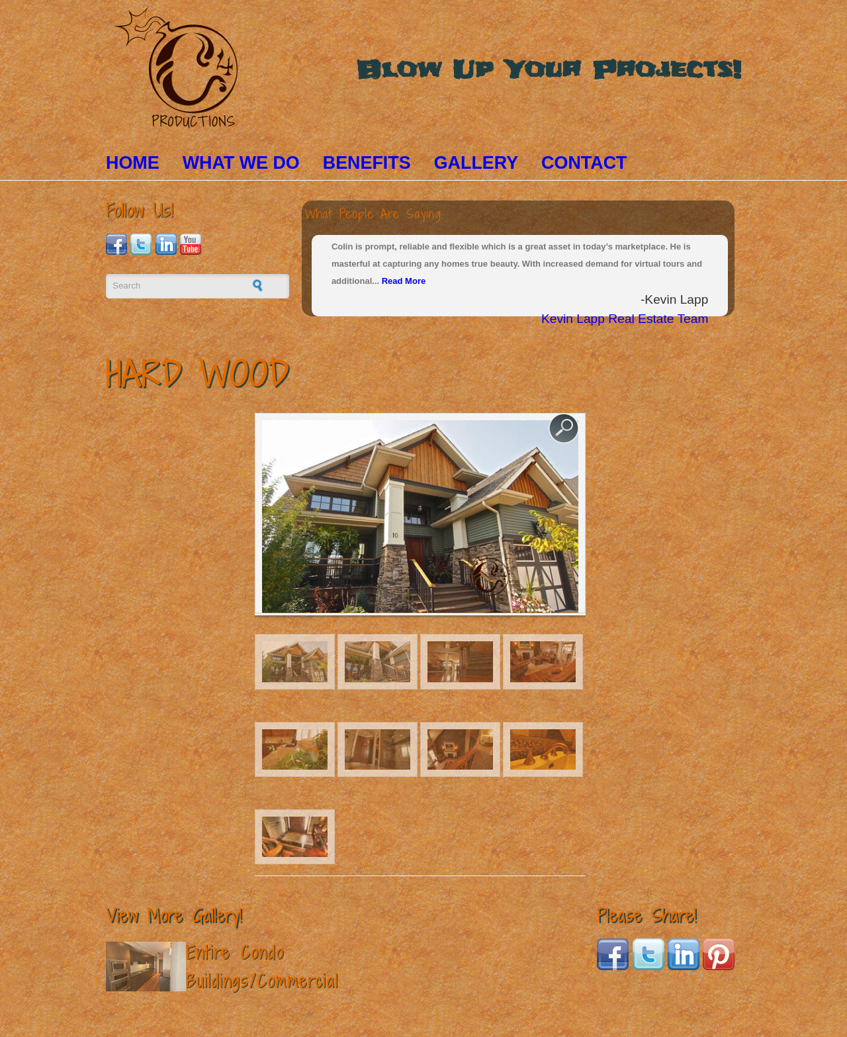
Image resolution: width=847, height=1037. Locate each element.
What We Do (241, 163)
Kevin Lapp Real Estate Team (624, 319)
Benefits (367, 163)
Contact (584, 163)
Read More (403, 281)
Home (132, 163)
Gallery (476, 163)
